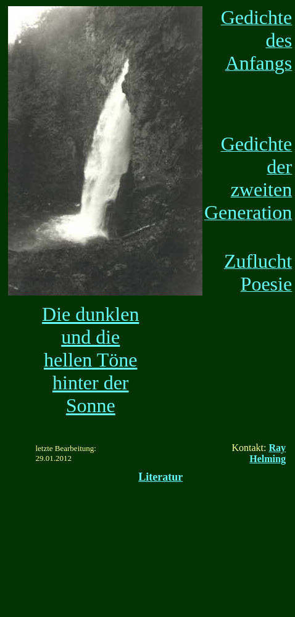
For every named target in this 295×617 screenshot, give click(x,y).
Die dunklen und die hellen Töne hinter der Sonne (90, 359)
